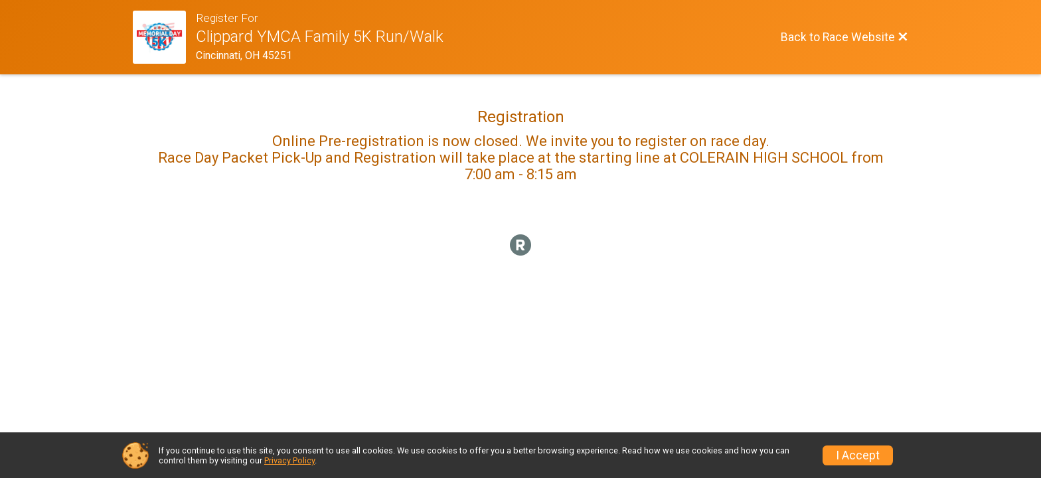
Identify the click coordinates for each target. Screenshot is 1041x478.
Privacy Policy (289, 460)
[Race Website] (164, 37)
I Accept (858, 455)
